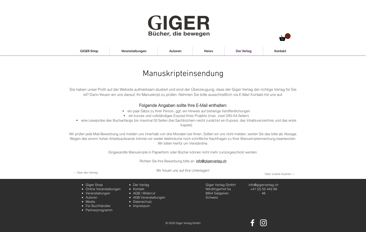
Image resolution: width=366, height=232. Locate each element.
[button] (285, 37)
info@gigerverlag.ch (211, 161)
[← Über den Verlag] (85, 173)
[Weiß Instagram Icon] (263, 222)
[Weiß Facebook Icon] (252, 222)
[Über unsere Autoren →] (279, 174)
